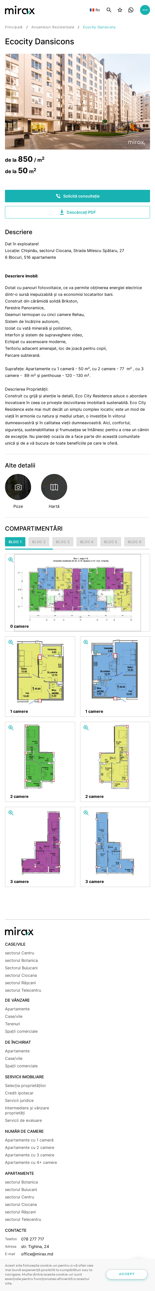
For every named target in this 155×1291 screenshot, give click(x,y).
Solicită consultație (78, 196)
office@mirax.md (37, 1253)
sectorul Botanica (21, 960)
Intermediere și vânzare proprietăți (27, 1110)
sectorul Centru (19, 952)
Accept (126, 1274)
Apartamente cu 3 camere (29, 1154)
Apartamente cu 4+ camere (31, 1162)
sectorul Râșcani (20, 982)
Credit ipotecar (19, 1092)
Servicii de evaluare (23, 1120)
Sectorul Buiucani (21, 967)
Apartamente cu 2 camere (29, 1147)
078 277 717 (32, 1239)
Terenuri (12, 1023)
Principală (14, 27)
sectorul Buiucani (21, 1189)
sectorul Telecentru (23, 990)
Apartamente (17, 1008)
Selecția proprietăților (25, 1085)
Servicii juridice (19, 1100)
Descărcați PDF (77, 212)
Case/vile (13, 1016)
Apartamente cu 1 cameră (29, 1139)
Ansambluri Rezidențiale (52, 27)
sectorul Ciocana (21, 975)
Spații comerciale (21, 1031)
